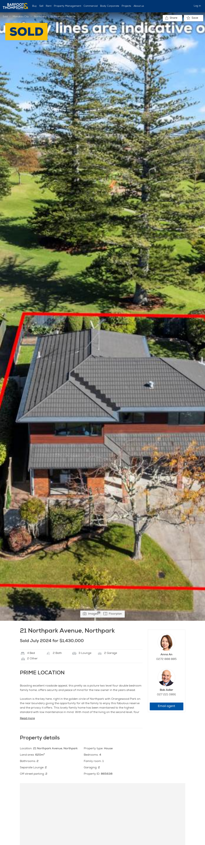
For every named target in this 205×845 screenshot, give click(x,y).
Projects (126, 6)
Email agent (166, 706)
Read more (27, 718)
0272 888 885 (166, 659)
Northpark (40, 17)
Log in (197, 6)
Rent (48, 6)
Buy (34, 6)
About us (139, 6)
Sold (5, 17)
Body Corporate (109, 6)
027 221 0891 (166, 694)
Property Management (67, 6)
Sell (41, 6)
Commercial (91, 6)
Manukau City (21, 17)
